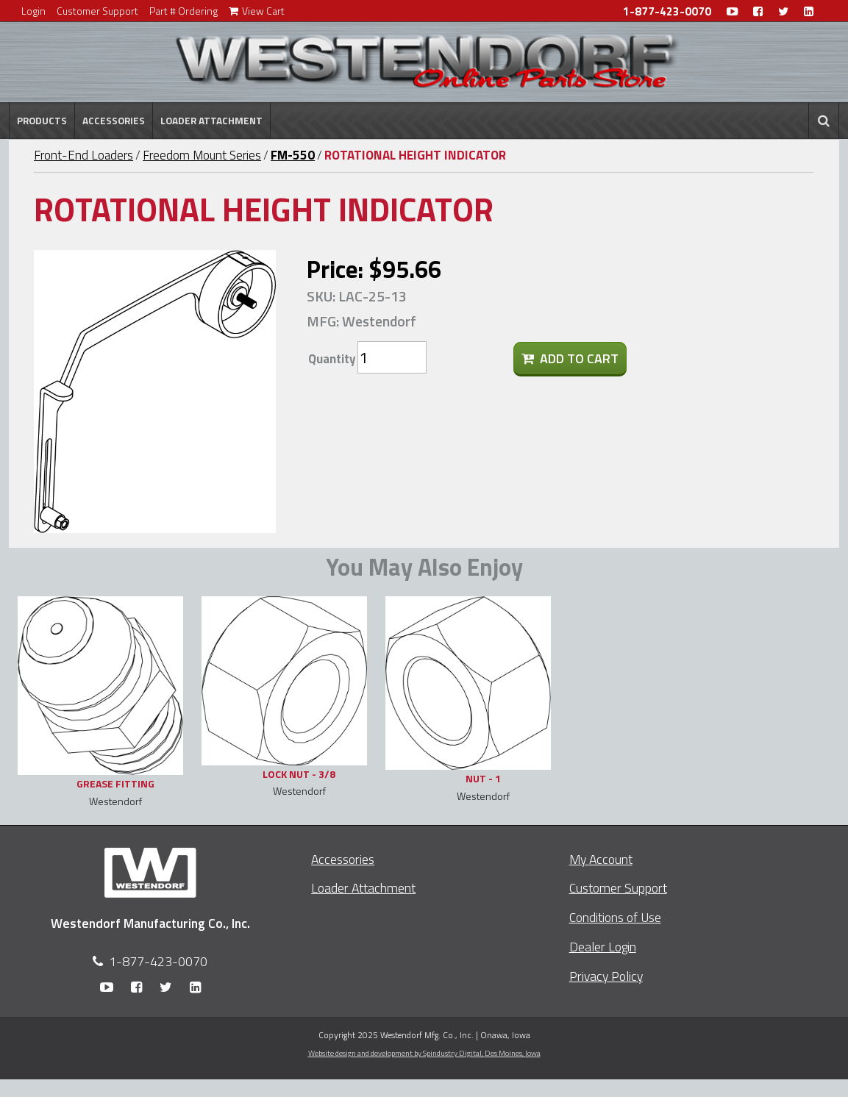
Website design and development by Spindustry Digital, (424, 1053)
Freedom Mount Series (202, 155)
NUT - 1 (483, 778)
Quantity (331, 358)
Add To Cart (570, 358)
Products (42, 120)
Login (33, 10)
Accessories (113, 120)
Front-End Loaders (83, 155)
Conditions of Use (615, 917)
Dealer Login (602, 947)
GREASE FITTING (115, 783)
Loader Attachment (211, 120)
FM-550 (293, 155)
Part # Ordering (183, 10)
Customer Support (97, 10)
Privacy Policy (606, 976)
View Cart (257, 10)
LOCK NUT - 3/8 (299, 774)
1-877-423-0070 (667, 11)
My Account (601, 859)
